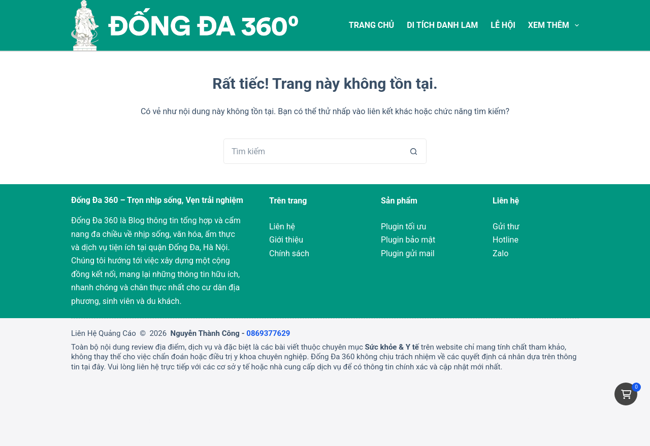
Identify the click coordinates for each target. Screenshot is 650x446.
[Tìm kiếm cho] (312, 151)
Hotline (505, 240)
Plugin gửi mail (408, 253)
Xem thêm (553, 25)
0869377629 (268, 333)
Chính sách (289, 253)
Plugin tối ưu (403, 226)
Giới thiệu (286, 240)
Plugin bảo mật (408, 240)
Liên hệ (282, 226)
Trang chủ (371, 25)
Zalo (500, 253)
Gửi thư (506, 226)
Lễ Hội (503, 25)
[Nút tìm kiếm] (414, 151)
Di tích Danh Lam (442, 25)
